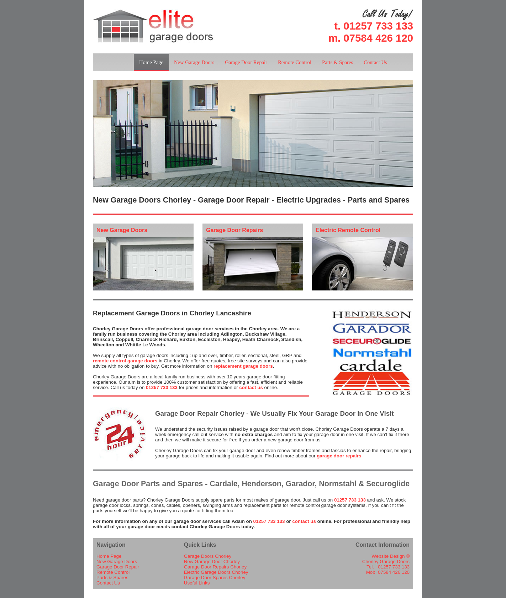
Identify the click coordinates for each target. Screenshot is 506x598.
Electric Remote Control (348, 230)
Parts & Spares (337, 62)
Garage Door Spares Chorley (215, 577)
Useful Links (197, 583)
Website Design (388, 556)
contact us (251, 387)
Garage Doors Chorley (207, 556)
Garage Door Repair (246, 62)
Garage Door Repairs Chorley (215, 567)
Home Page (151, 62)
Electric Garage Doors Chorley (216, 572)
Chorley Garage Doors (386, 561)
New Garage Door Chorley (212, 561)
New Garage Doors (194, 62)
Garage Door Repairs (234, 230)
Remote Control (294, 62)
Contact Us (375, 62)
